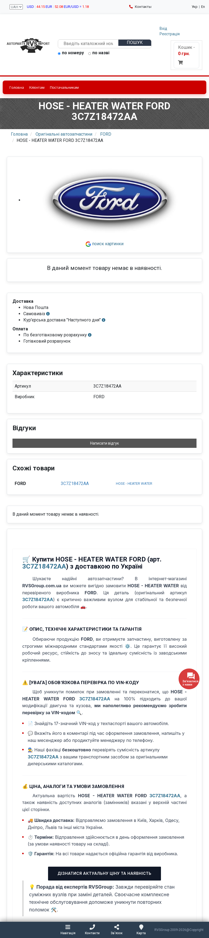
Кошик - (186, 55)
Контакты (140, 7)
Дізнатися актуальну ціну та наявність (104, 873)
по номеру (71, 53)
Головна (17, 87)
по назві (98, 53)
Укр (195, 7)
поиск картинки (104, 243)
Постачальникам (64, 87)
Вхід (163, 28)
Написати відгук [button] (104, 443)
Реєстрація (170, 34)
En (203, 7)
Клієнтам (37, 87)
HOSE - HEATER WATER (134, 483)
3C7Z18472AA (75, 483)
